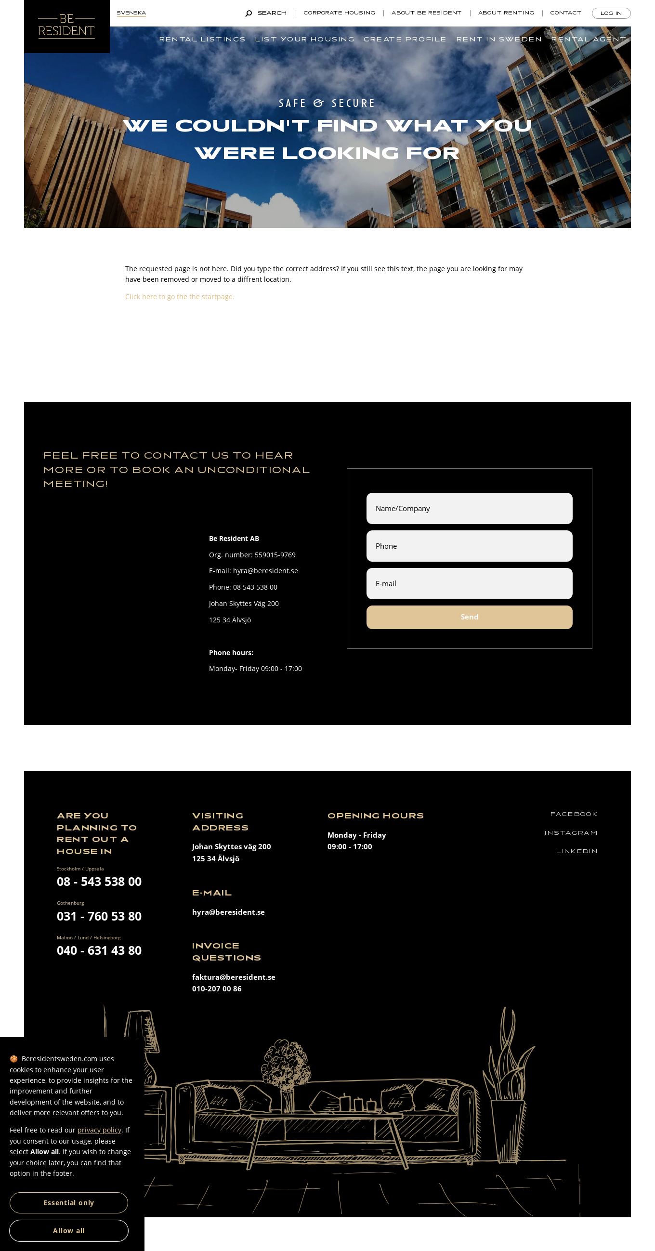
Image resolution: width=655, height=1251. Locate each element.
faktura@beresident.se (233, 977)
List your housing (305, 39)
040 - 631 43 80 (99, 950)
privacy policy (99, 1129)
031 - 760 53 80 (99, 916)
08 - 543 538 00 (99, 881)
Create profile (405, 39)
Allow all (69, 1230)
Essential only (68, 1202)
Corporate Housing (340, 13)
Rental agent (589, 39)
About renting (506, 13)
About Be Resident (427, 13)
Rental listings (203, 39)
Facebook (574, 814)
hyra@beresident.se (228, 912)
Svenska (131, 13)
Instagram (571, 833)
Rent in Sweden (499, 39)
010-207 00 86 (217, 989)
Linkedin (577, 851)
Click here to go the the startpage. (180, 296)
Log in (612, 13)
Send (470, 617)
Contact (566, 13)
